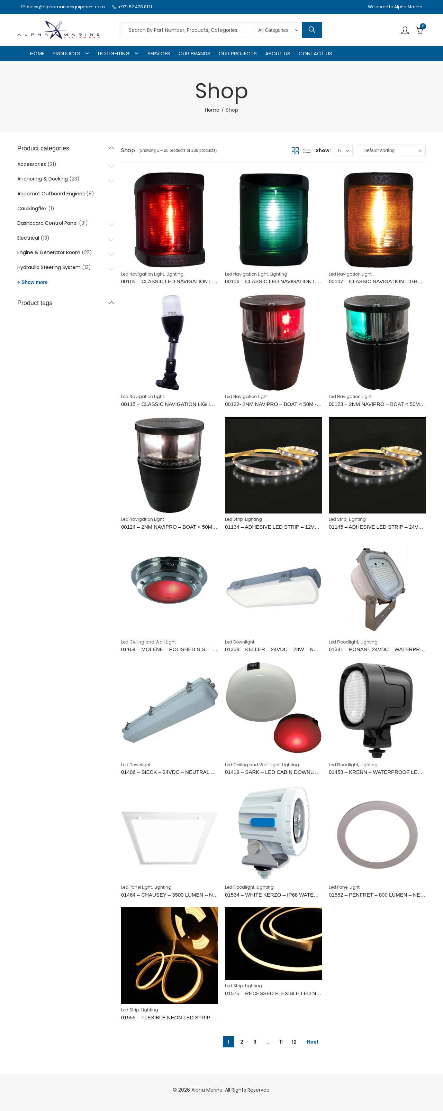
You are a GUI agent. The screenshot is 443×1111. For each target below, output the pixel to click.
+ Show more (32, 282)
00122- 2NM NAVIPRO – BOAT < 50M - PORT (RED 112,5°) (295, 404)
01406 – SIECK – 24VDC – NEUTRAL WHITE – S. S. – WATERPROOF (204, 772)
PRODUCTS (66, 53)
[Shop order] (392, 151)
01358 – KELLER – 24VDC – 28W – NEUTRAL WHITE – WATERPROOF (310, 649)
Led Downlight (239, 642)
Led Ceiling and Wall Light (148, 642)
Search (312, 30)
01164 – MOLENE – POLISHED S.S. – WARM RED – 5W (187, 649)
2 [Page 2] (241, 1041)
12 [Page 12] (294, 1041)
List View (307, 150)
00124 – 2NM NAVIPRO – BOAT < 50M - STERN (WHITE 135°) (194, 527)
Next (313, 1041)
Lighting (174, 274)
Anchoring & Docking (42, 178)
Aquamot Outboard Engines (51, 193)
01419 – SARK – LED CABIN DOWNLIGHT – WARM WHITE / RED (303, 772)
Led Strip (234, 519)
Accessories (31, 164)
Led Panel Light (136, 887)
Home (212, 110)
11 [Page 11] (281, 1041)
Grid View (295, 150)
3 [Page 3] (254, 1041)
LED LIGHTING (114, 53)
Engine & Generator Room (48, 252)
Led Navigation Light (142, 274)
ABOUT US (277, 53)
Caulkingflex (32, 208)
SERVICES (158, 53)
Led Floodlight (343, 642)
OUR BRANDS (194, 53)
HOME (37, 53)
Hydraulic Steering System (49, 267)
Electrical (28, 237)
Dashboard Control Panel (47, 223)
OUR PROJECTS (238, 53)
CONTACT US (315, 53)
